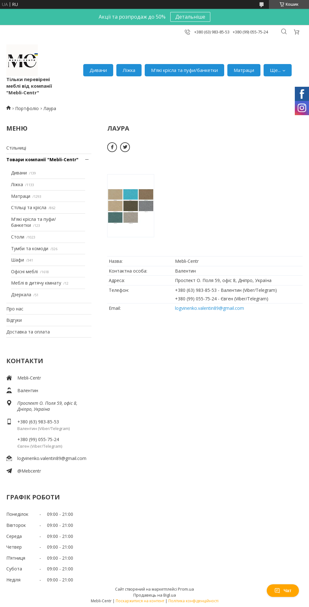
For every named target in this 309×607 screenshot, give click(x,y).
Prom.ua (186, 589)
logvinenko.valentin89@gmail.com (51, 458)
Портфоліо (27, 108)
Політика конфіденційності (193, 601)
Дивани (98, 70)
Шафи (17, 260)
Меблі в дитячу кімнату (36, 283)
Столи (17, 237)
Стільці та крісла (28, 207)
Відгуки (14, 320)
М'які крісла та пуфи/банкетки (184, 70)
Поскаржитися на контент (140, 601)
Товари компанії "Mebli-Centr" (42, 159)
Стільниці (16, 148)
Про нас (14, 309)
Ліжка (129, 70)
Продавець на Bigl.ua (154, 595)
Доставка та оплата (28, 332)
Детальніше (190, 16)
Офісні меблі (24, 271)
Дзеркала (21, 295)
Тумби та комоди (29, 248)
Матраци (244, 70)
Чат (282, 590)
